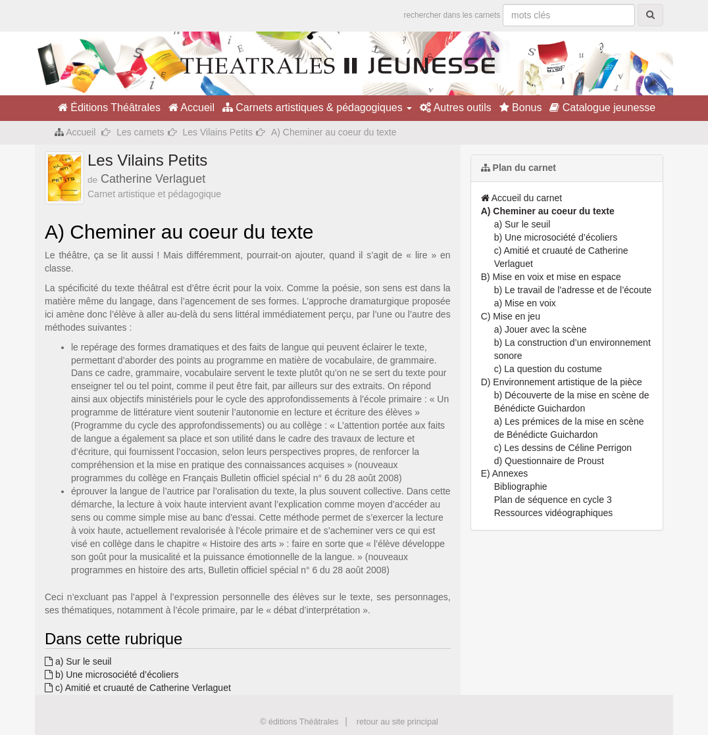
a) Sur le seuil (78, 661)
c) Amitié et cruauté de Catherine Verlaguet (138, 687)
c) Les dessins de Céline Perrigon (563, 447)
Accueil (191, 107)
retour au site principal (397, 721)
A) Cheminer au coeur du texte (548, 211)
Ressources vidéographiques (553, 513)
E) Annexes (504, 473)
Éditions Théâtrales (109, 107)
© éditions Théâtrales (299, 721)
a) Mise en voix (525, 303)
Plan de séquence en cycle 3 (553, 499)
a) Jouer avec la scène (540, 329)
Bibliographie (520, 486)
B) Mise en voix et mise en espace (551, 277)
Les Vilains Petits (218, 132)
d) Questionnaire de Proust (549, 461)
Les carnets (140, 132)
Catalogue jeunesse (602, 107)
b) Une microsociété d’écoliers (111, 674)
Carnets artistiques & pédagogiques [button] (317, 107)
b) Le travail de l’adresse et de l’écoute (573, 290)
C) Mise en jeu (510, 316)
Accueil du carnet (522, 198)
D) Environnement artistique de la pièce (561, 382)
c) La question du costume (548, 369)
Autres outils (456, 107)
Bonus (520, 107)
